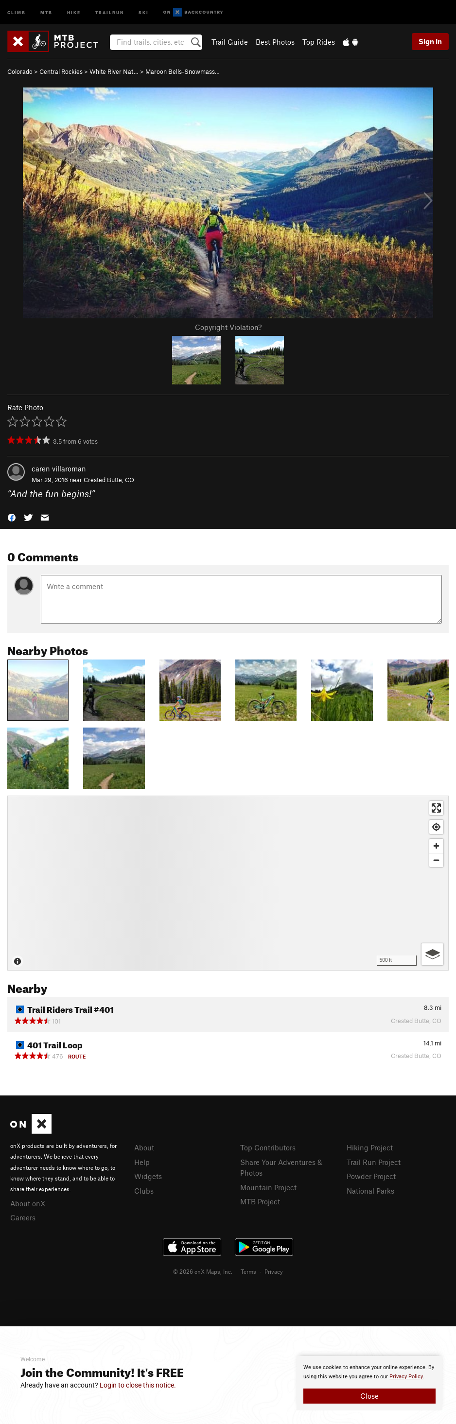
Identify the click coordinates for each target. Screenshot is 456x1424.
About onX (27, 1203)
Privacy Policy (406, 1376)
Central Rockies (61, 71)
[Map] (228, 883)
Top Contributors (268, 1147)
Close (369, 1395)
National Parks (370, 1190)
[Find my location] (436, 827)
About (144, 1147)
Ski (144, 12)
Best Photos (275, 41)
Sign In (430, 41)
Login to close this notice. (138, 1385)
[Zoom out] (436, 860)
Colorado (20, 71)
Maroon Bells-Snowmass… (182, 71)
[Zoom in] (436, 846)
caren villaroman (59, 468)
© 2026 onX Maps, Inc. (202, 1271)
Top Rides (318, 41)
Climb (16, 12)
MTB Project (260, 1201)
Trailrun (109, 12)
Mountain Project (268, 1187)
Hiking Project (370, 1147)
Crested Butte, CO (109, 480)
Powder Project (371, 1176)
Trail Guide (229, 41)
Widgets (148, 1176)
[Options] (432, 954)
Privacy (273, 1271)
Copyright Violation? (228, 327)
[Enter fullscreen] (436, 808)
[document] (369, 1383)
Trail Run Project (374, 1162)
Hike (74, 12)
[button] (11, 516)
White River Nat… (114, 71)
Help (142, 1162)
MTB (46, 12)
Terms (248, 1271)
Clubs (144, 1190)
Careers (22, 1217)
